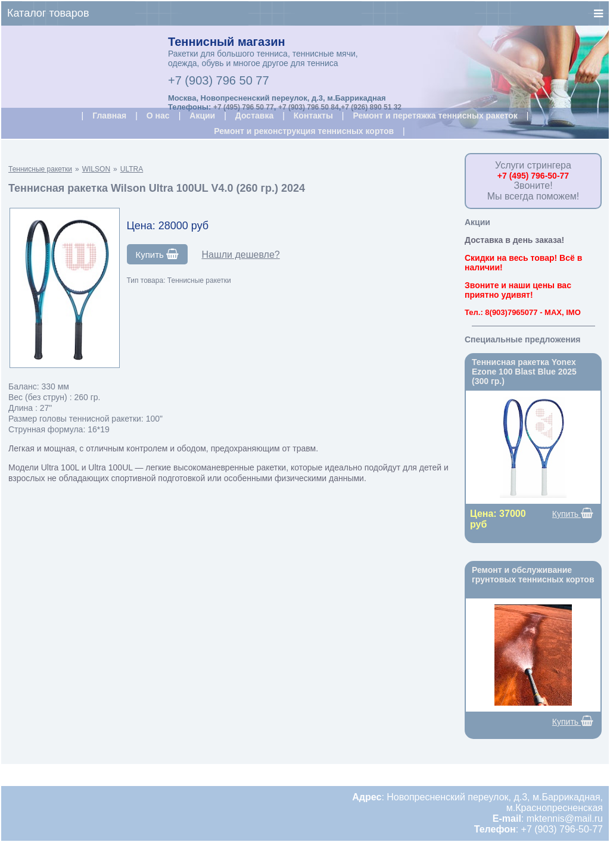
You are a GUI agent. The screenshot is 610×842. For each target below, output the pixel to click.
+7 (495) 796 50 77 (243, 107)
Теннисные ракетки (40, 169)
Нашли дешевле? (240, 255)
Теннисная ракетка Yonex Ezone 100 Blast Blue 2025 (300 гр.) (524, 371)
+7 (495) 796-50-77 (533, 175)
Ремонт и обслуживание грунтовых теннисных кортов (533, 574)
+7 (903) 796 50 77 (218, 80)
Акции (202, 115)
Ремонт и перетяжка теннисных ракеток (435, 115)
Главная (109, 115)
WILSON (96, 169)
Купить (157, 254)
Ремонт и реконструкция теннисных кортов (304, 131)
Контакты (313, 115)
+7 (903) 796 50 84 (308, 107)
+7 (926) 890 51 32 (371, 107)
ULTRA (131, 169)
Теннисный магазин (226, 41)
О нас (158, 115)
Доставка (254, 115)
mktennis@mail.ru (565, 818)
